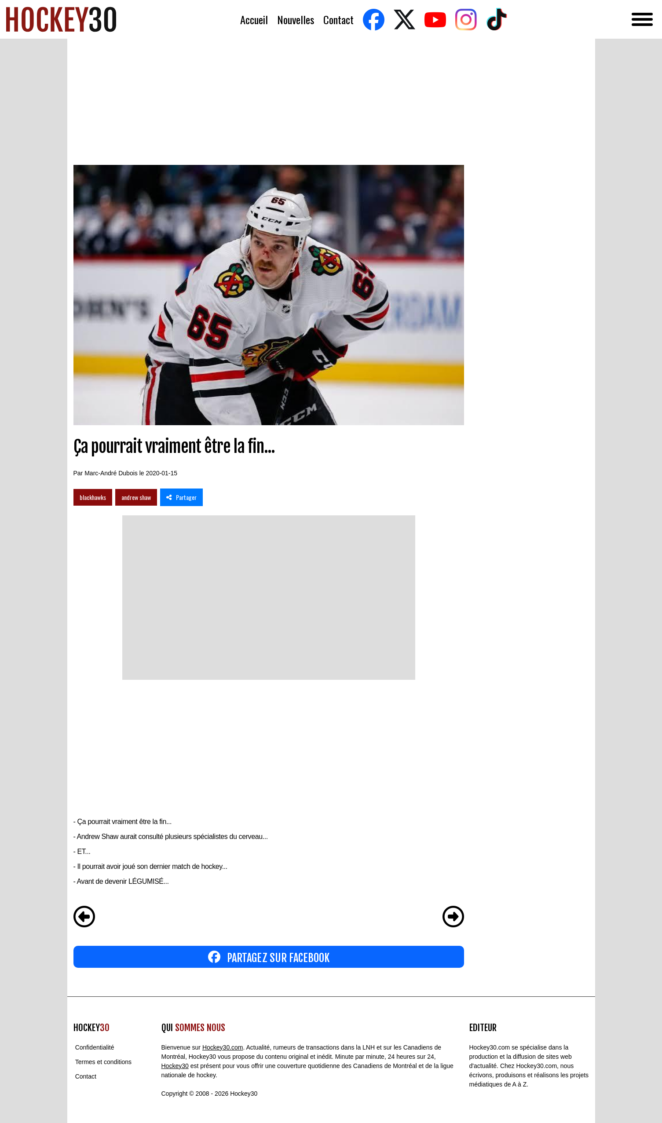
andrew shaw (136, 497)
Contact (338, 19)
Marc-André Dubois (111, 473)
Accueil (254, 19)
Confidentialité (94, 1047)
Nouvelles (295, 19)
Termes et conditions (103, 1061)
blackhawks (93, 497)
